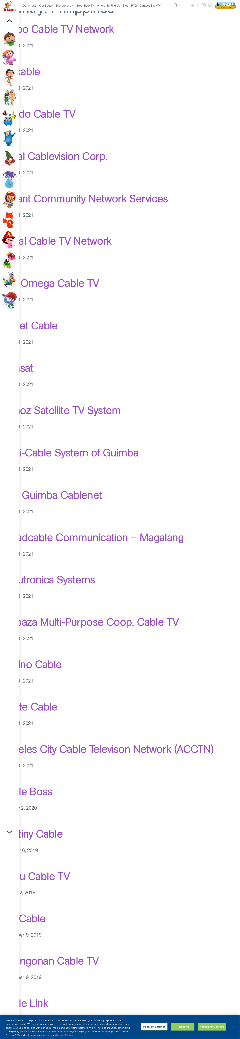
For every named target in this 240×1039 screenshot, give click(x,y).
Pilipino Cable (31, 664)
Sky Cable (23, 918)
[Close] (234, 1030)
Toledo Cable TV (37, 114)
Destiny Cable (31, 834)
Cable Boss (26, 791)
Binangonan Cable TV (49, 961)
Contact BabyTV (150, 5)
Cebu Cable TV (35, 876)
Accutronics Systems (47, 579)
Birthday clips (64, 5)
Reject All (182, 1030)
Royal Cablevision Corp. (53, 156)
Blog (125, 5)
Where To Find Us (108, 5)
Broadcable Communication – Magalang (92, 537)
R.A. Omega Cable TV (49, 283)
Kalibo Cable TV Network (57, 29)
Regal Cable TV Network (56, 241)
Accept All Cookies (212, 1030)
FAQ (134, 5)
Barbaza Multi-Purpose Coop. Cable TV (89, 622)
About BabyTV (85, 5)
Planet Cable (29, 325)
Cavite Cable (28, 707)
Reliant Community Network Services (84, 198)
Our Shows (29, 5)
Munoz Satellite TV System (60, 410)
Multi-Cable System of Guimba (69, 452)
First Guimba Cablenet (51, 495)
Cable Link (24, 1003)
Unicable (20, 71)
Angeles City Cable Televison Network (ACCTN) (107, 749)
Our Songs (46, 5)
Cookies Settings (154, 1030)
